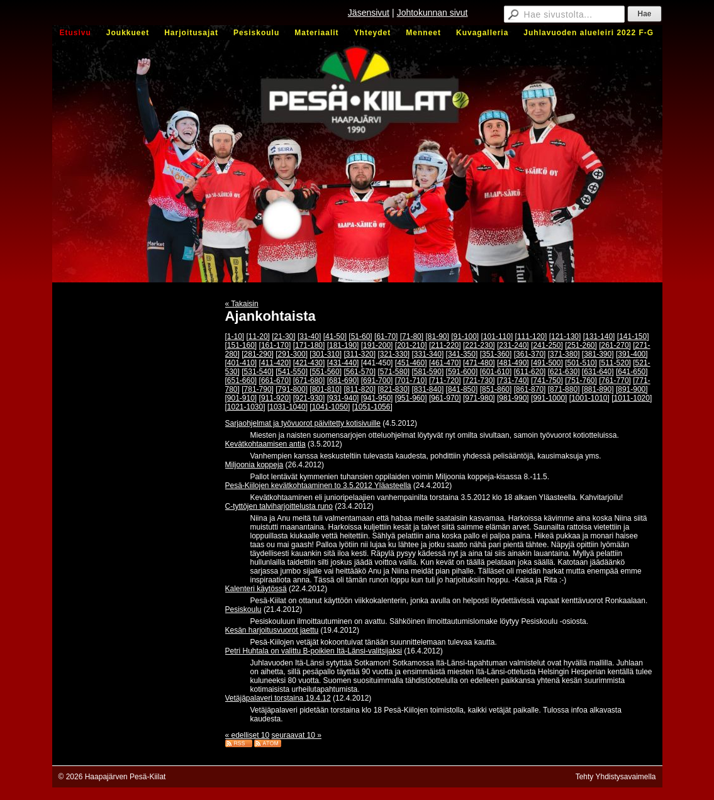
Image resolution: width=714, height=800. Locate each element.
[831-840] (428, 389)
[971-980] (479, 398)
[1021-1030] (245, 407)
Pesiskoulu (243, 609)
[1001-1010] (589, 398)
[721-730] (479, 380)
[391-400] (632, 354)
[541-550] (292, 371)
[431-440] (343, 362)
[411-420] (275, 362)
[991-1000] (549, 398)
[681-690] (343, 380)
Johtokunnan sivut (432, 13)
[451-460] (411, 362)
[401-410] (241, 362)
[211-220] (445, 345)
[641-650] (632, 371)
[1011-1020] (631, 398)
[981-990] (513, 398)
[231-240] (513, 345)
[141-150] (633, 336)
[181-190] (343, 345)
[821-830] (393, 389)
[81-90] (437, 336)
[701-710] (411, 380)
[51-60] (360, 336)
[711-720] (445, 380)
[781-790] (258, 389)
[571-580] (393, 371)
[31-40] (309, 336)
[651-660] (241, 380)
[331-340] (428, 354)
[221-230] (479, 345)
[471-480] (479, 362)
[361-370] (530, 354)
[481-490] (513, 362)
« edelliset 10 (247, 735)
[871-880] (564, 389)
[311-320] (359, 354)
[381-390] (598, 354)
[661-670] (275, 380)
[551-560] (326, 371)
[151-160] (241, 345)
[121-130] (565, 336)
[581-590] (428, 371)
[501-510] (581, 362)
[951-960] (411, 398)
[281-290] (258, 354)
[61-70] (386, 336)
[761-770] (615, 380)
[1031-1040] (287, 407)
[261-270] (615, 345)
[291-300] (292, 354)
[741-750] (547, 380)
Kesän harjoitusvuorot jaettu (272, 630)
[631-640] (598, 371)
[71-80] (411, 336)
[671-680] (309, 380)
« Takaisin (242, 303)
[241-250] (547, 345)
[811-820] (359, 389)
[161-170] (275, 345)
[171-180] (309, 345)
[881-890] (598, 389)
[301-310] (326, 354)
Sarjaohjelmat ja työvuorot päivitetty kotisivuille (303, 423)
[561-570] (359, 371)
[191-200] (377, 345)
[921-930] (309, 398)
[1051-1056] (372, 407)
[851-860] (496, 389)
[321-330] (393, 354)
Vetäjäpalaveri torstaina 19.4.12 (278, 698)
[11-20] (258, 336)
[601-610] (496, 371)
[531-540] (258, 371)
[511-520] (615, 362)
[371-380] (564, 354)
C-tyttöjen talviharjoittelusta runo (279, 506)
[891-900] (632, 389)
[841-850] (462, 389)
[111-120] (531, 336)
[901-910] (241, 398)
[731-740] (513, 380)
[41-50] (335, 336)
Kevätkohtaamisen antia (265, 444)
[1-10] (235, 336)
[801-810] (326, 389)
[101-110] (497, 336)
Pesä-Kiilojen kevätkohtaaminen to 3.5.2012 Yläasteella (318, 485)
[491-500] (547, 362)
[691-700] (377, 380)
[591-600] (462, 371)
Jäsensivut (368, 13)
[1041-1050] (330, 407)
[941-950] (377, 398)
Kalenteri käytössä (256, 588)
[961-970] (445, 398)
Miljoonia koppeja (254, 464)
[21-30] (283, 336)
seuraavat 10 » (296, 735)
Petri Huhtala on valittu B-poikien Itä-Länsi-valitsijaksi (313, 651)
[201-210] (411, 345)
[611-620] (530, 371)
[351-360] (496, 354)
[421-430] (309, 362)
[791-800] (292, 389)
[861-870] (530, 389)
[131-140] (599, 336)
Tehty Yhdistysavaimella (616, 776)
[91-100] (465, 336)
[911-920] (275, 398)
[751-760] (581, 380)
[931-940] (343, 398)
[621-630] (564, 371)
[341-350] (462, 354)
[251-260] (581, 345)
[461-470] (445, 362)
